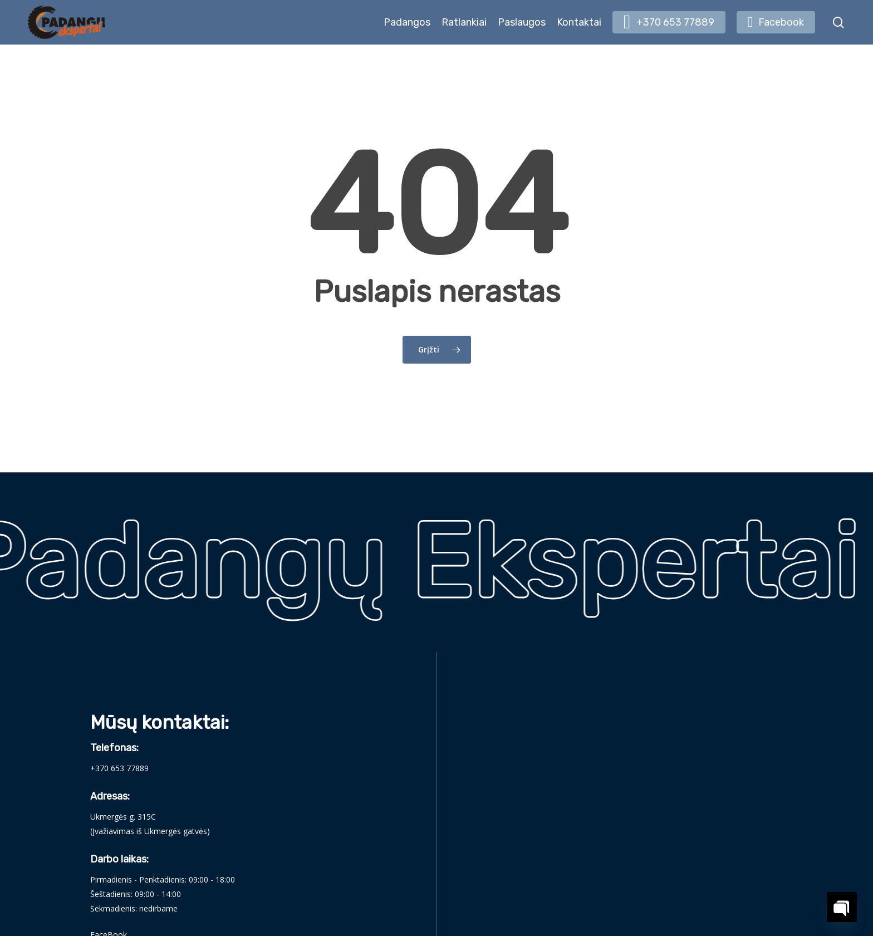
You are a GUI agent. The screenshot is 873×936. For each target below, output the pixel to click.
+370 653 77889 (119, 768)
